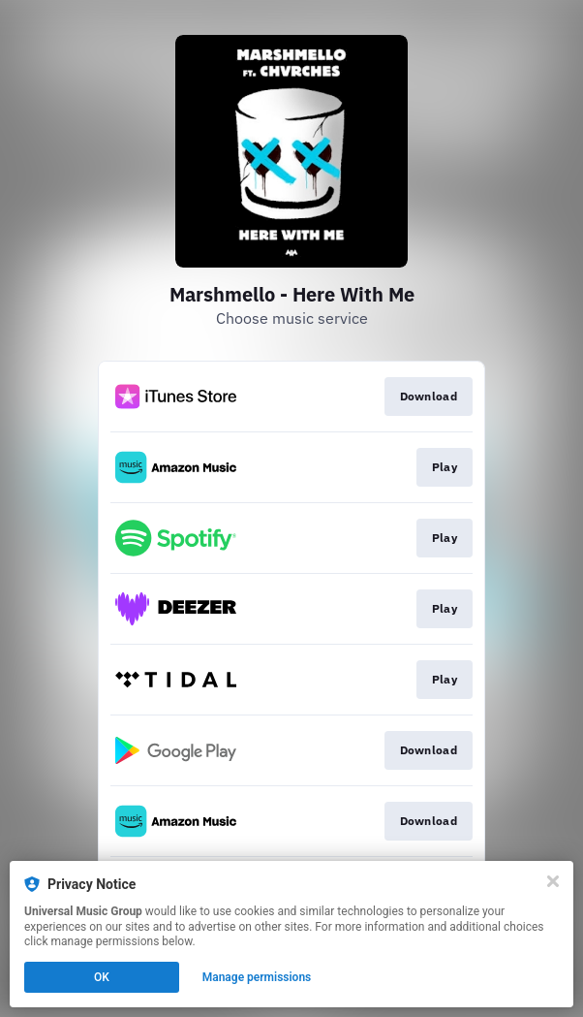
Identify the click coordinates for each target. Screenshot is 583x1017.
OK (101, 977)
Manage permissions (257, 977)
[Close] (552, 881)
